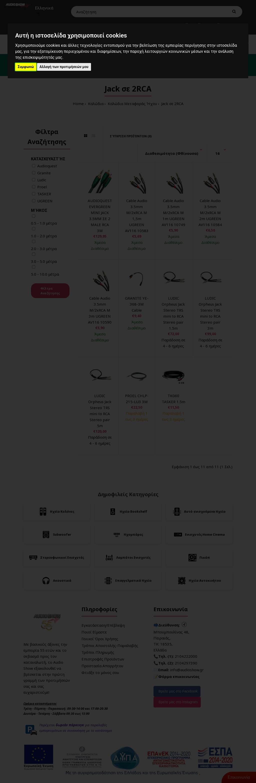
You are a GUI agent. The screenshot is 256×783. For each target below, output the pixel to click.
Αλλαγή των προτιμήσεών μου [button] (64, 67)
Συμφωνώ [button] (26, 67)
